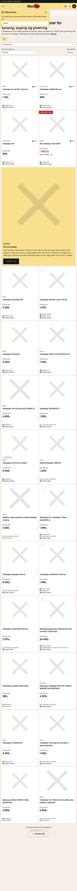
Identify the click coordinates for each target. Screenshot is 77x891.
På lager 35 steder (47, 426)
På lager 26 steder (9, 164)
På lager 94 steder (9, 107)
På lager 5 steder (46, 372)
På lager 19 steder (9, 592)
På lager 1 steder (46, 538)
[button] (38, 45)
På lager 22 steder (9, 481)
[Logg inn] (70, 6)
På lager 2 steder (46, 481)
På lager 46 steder (9, 318)
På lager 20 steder (47, 107)
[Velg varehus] (65, 6)
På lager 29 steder (47, 763)
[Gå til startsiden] (33, 6)
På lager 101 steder (47, 164)
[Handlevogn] (74, 6)
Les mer (53, 34)
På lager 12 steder (46, 318)
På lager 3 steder (46, 592)
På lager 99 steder (9, 372)
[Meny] (3, 6)
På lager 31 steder (46, 706)
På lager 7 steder (8, 426)
